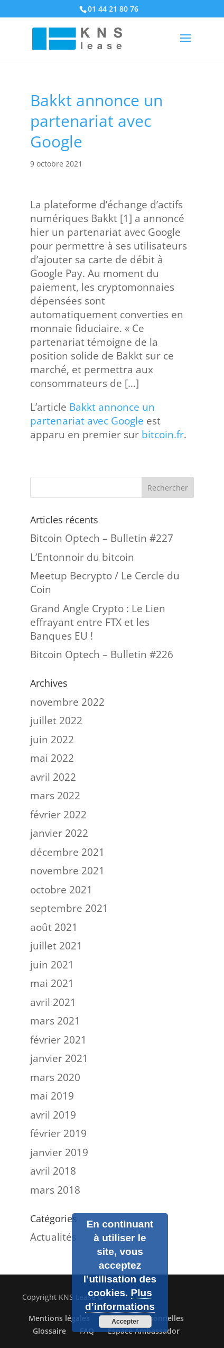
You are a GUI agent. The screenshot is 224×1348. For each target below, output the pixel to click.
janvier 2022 (59, 833)
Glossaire (49, 1331)
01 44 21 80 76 (113, 9)
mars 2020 (55, 1077)
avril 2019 (53, 1115)
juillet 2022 (56, 720)
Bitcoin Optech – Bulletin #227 (101, 538)
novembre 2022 (67, 702)
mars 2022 (55, 795)
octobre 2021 (61, 890)
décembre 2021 (67, 852)
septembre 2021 (69, 908)
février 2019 (58, 1133)
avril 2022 (53, 777)
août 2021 (54, 927)
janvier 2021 (59, 1058)
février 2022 (58, 814)
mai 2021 (52, 983)
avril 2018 (53, 1171)
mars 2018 (55, 1190)
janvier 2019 (59, 1152)
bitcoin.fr (163, 434)
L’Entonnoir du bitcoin (82, 557)
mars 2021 (55, 1021)
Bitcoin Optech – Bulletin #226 (101, 654)
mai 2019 (52, 1096)
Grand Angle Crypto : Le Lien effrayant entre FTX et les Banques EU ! (97, 622)
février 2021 (58, 1040)
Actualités (53, 1237)
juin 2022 (52, 739)
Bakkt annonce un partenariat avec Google (92, 414)
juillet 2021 (56, 946)
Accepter (124, 1321)
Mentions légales (59, 1318)
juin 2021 (52, 965)
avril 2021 (53, 1002)
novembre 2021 (67, 871)
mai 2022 (52, 758)
